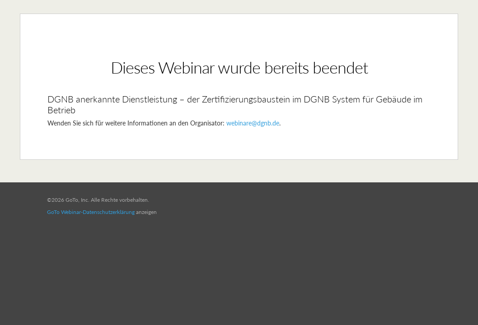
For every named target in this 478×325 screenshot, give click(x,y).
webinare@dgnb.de (252, 123)
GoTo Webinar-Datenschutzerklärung (91, 212)
